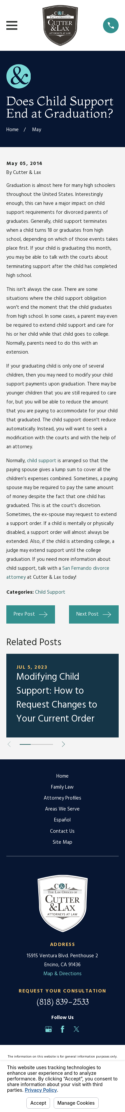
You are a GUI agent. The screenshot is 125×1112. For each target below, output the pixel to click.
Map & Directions (62, 974)
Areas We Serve (62, 809)
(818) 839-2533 (62, 1002)
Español (62, 820)
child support (41, 461)
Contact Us (62, 831)
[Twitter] (76, 1029)
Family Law (62, 787)
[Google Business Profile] (48, 1029)
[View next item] (63, 744)
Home (62, 776)
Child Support (50, 592)
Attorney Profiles (62, 798)
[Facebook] (62, 1029)
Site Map (62, 842)
